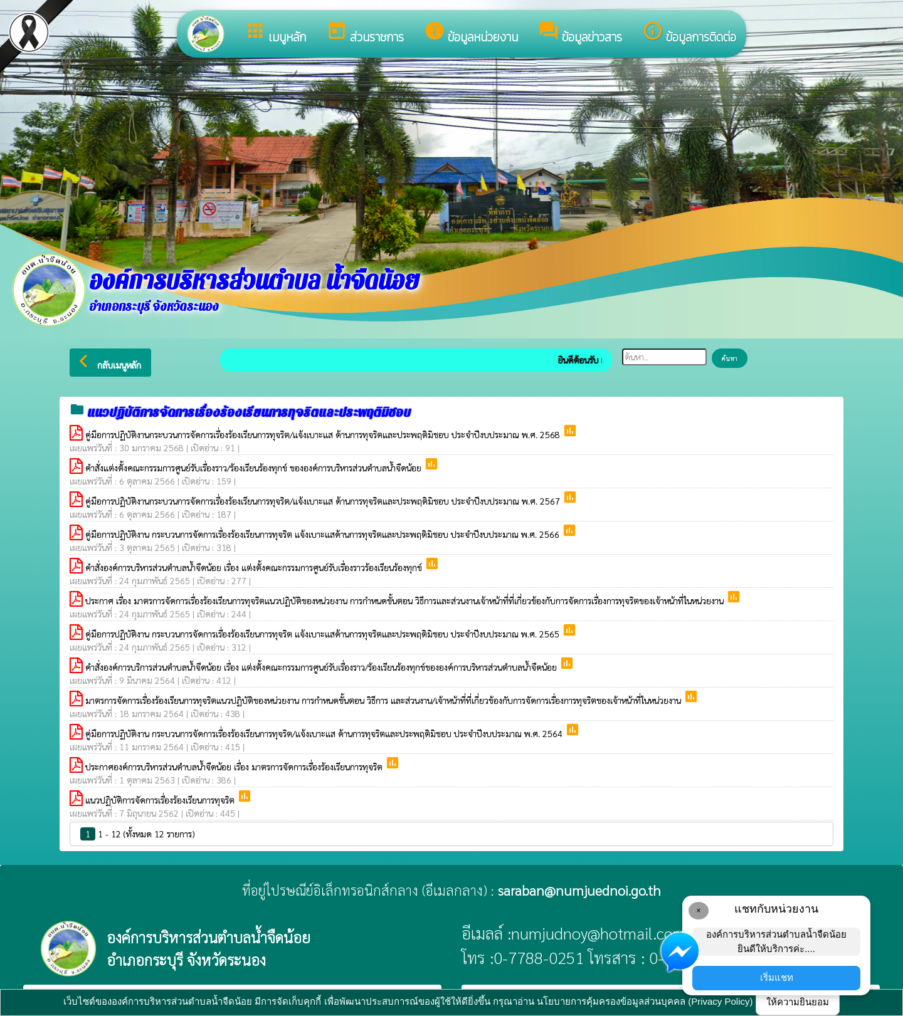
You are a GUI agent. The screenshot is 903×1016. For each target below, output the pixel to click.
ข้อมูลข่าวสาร (580, 33)
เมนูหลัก (275, 33)
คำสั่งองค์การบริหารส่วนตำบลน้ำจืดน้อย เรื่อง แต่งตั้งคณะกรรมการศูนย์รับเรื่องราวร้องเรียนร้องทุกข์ (255, 567)
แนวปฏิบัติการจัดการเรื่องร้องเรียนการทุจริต (161, 799)
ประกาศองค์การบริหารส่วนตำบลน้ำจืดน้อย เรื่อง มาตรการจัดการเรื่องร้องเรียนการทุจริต (235, 766)
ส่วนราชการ (365, 33)
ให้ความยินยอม (797, 1002)
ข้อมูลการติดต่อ (689, 33)
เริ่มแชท (776, 977)
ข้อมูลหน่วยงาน (471, 33)
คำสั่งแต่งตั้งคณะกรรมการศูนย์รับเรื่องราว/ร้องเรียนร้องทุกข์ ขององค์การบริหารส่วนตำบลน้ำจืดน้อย (254, 467)
